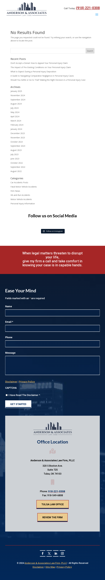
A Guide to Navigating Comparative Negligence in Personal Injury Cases (42, 75)
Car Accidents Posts (19, 182)
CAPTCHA (11, 387)
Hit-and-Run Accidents (20, 195)
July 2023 (14, 154)
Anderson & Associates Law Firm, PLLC (46, 563)
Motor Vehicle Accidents (21, 199)
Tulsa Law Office (52, 504)
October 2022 (17, 163)
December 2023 (18, 133)
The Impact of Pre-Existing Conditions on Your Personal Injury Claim (41, 67)
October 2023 (17, 141)
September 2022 (18, 167)
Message (10, 352)
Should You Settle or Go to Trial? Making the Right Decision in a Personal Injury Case (48, 80)
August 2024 (16, 103)
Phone (8, 337)
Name (8, 306)
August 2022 (16, 171)
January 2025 (16, 91)
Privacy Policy (27, 381)
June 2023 (15, 158)
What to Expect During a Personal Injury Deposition (33, 71)
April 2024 (15, 116)
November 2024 (18, 95)
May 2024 (15, 112)
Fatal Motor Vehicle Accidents (24, 186)
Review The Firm (52, 517)
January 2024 (16, 129)
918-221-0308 (56, 491)
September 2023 (18, 146)
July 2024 (14, 108)
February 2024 (17, 125)
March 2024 (16, 120)
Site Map (50, 567)
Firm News (15, 191)
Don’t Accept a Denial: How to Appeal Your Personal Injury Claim (39, 63)
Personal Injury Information (23, 203)
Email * (9, 321)
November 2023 (18, 137)
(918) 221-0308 (88, 8)
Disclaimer (11, 381)
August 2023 (16, 150)
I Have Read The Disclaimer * (24, 395)
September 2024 (18, 99)
